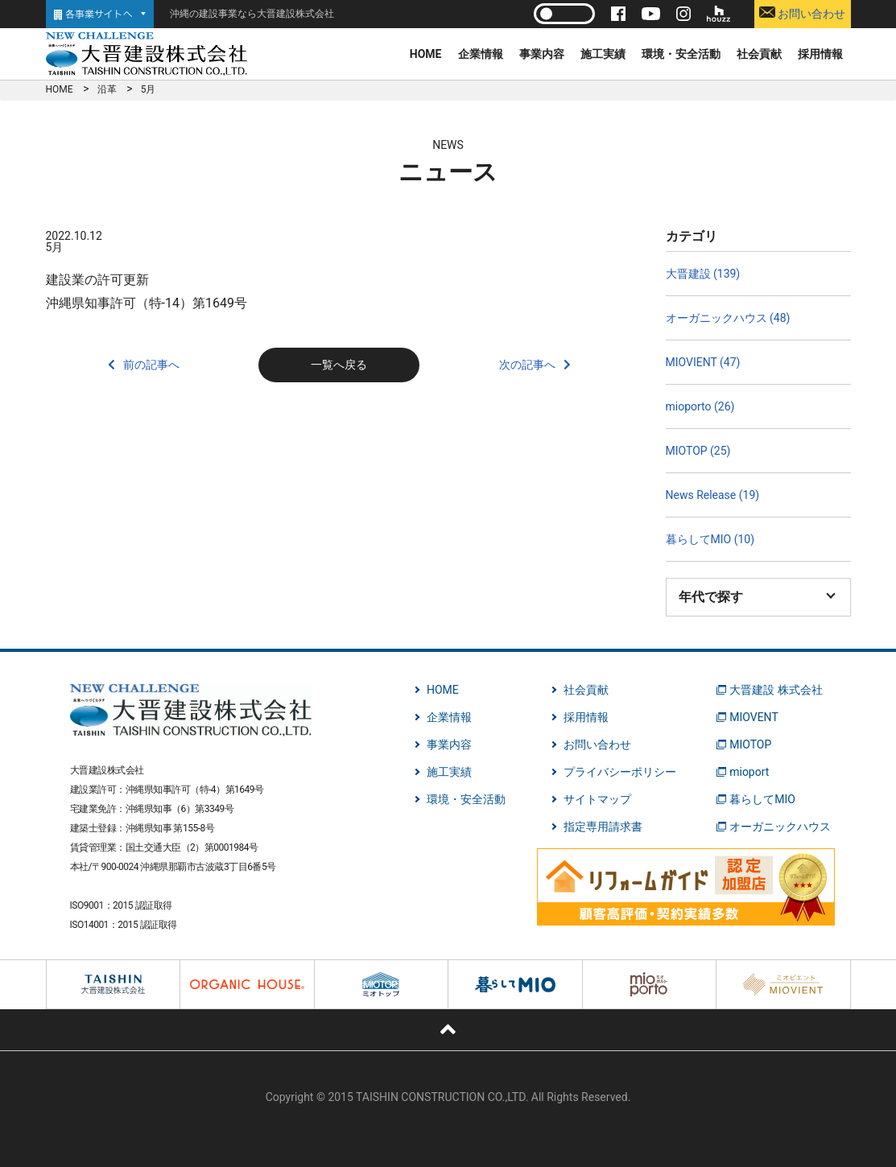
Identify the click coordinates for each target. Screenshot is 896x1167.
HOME (426, 53)
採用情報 (820, 53)
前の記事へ (151, 364)
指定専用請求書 (603, 826)
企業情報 (480, 53)
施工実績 (603, 53)
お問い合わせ (802, 13)
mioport (749, 771)
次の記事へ (527, 364)
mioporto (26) (700, 406)
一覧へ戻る (339, 364)
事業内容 (541, 53)
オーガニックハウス (780, 826)
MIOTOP (750, 744)
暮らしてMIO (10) (710, 539)
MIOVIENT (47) (703, 362)
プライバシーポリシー (620, 771)
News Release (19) (713, 495)
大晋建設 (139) (703, 273)
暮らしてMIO (762, 799)
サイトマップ (597, 799)
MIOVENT (753, 717)
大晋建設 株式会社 (775, 689)
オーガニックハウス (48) (728, 317)
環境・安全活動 (681, 53)
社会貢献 (759, 53)
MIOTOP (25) (698, 450)
